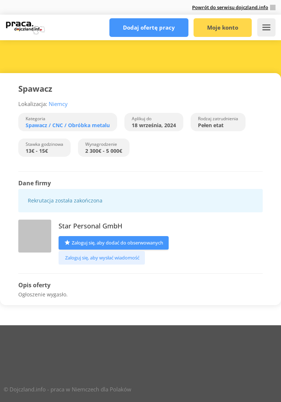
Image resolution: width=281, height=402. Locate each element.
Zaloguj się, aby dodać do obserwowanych (113, 242)
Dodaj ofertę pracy (149, 27)
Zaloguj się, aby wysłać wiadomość (101, 257)
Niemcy (58, 103)
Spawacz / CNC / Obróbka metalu (68, 125)
